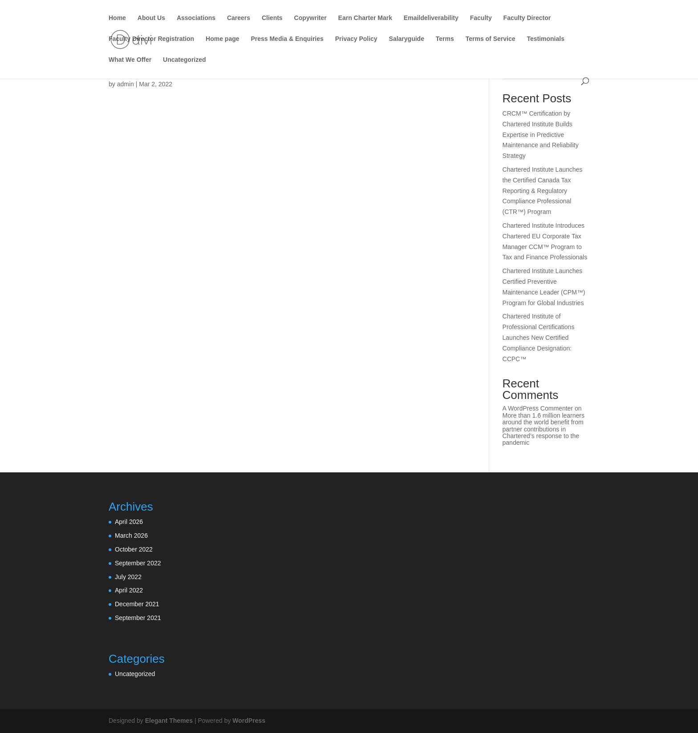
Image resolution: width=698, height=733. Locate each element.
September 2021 (138, 617)
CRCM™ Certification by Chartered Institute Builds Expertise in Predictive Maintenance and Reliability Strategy (541, 134)
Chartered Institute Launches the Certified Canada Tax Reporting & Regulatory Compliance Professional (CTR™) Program (543, 190)
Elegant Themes (169, 720)
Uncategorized (184, 59)
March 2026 (131, 535)
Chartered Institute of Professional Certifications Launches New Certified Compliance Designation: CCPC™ (539, 337)
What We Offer (130, 59)
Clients (272, 18)
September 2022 (138, 563)
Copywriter (310, 18)
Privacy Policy (356, 39)
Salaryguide (406, 39)
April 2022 (129, 590)
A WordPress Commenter (538, 408)
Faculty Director (527, 18)
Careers (238, 18)
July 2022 (128, 576)
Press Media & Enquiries (287, 39)
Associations (196, 18)
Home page (222, 39)
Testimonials (545, 39)
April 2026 (129, 521)
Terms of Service (490, 39)
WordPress (248, 720)
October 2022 (134, 549)
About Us (151, 18)
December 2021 (137, 604)
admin (125, 84)
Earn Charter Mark (365, 18)
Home (117, 18)
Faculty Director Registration (151, 39)
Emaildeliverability (431, 18)
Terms (445, 39)
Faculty (481, 18)
